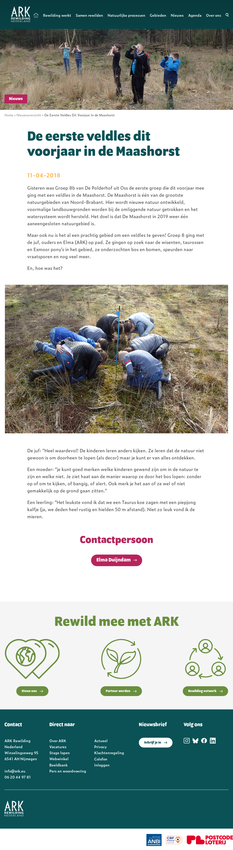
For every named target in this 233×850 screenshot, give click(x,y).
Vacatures (58, 746)
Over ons (213, 15)
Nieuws (177, 15)
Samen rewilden (89, 15)
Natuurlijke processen (126, 15)
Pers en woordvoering (67, 771)
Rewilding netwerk (205, 691)
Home (36, 15)
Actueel (101, 740)
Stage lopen (59, 752)
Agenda (195, 15)
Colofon (100, 759)
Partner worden (121, 691)
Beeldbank (58, 765)
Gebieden (158, 15)
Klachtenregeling (109, 752)
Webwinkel (59, 758)
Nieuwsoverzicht (29, 115)
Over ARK (57, 740)
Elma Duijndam (113, 560)
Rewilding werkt (57, 15)
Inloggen (102, 765)
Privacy (100, 746)
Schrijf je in (155, 742)
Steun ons (32, 691)
